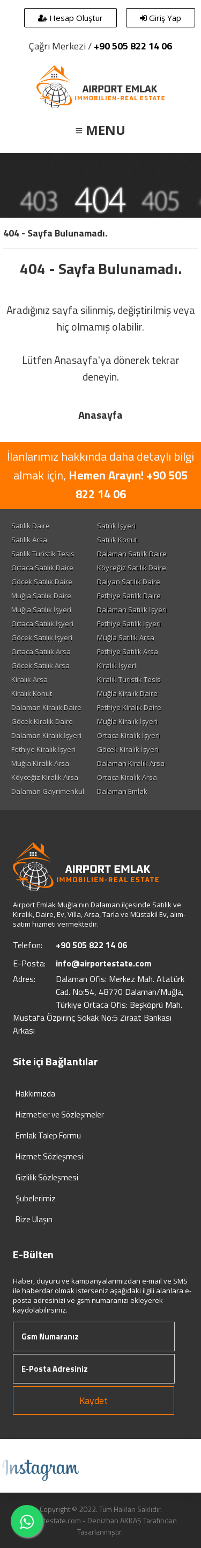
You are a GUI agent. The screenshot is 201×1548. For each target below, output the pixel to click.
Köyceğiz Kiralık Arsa (44, 777)
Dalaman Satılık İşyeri (132, 609)
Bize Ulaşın (34, 1219)
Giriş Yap (160, 17)
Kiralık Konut (31, 693)
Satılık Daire (30, 526)
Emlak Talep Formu (48, 1135)
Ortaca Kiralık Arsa (127, 777)
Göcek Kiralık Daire (42, 721)
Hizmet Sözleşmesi (49, 1156)
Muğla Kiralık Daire (127, 693)
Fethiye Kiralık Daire (129, 707)
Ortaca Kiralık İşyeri (128, 735)
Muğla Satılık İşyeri (41, 609)
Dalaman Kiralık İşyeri (46, 735)
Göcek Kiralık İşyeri (128, 749)
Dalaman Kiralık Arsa (131, 763)
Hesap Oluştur (70, 17)
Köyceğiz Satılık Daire (131, 567)
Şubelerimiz (36, 1198)
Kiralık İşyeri (116, 665)
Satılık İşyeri (116, 526)
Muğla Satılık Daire (41, 595)
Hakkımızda (35, 1093)
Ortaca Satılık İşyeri (42, 623)
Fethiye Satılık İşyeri (129, 623)
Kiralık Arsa (29, 679)
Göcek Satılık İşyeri (41, 637)
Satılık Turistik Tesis (43, 553)
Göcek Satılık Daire (41, 581)
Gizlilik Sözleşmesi (47, 1177)
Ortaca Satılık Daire (42, 567)
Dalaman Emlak (122, 791)
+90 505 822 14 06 (133, 46)
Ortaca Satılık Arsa (41, 651)
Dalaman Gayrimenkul (47, 791)
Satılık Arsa (29, 539)
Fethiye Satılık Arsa (127, 651)
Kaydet (93, 1400)
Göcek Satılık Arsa (40, 665)
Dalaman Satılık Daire (132, 553)
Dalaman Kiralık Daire (46, 707)
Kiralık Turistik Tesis (129, 679)
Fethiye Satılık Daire (129, 595)
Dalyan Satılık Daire (128, 581)
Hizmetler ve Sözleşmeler (60, 1114)
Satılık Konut (117, 539)
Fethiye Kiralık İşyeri (43, 749)
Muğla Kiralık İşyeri (127, 721)
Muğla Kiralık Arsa (40, 763)
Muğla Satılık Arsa (125, 637)
